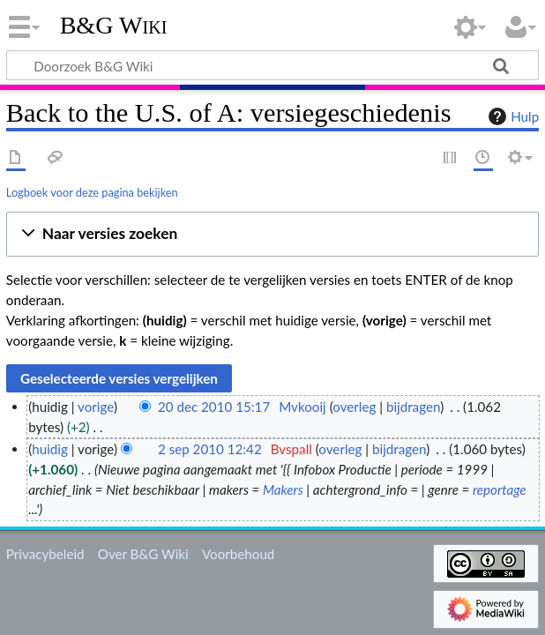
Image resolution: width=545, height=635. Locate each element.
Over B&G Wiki (143, 554)
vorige (96, 407)
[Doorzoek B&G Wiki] (272, 65)
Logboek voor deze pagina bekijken (92, 192)
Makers (283, 489)
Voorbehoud (238, 554)
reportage (499, 489)
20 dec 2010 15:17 (214, 407)
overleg (354, 407)
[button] (272, 234)
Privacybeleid (45, 554)
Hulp (511, 116)
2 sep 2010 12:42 (210, 449)
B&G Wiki (114, 25)
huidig (50, 449)
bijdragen (413, 407)
